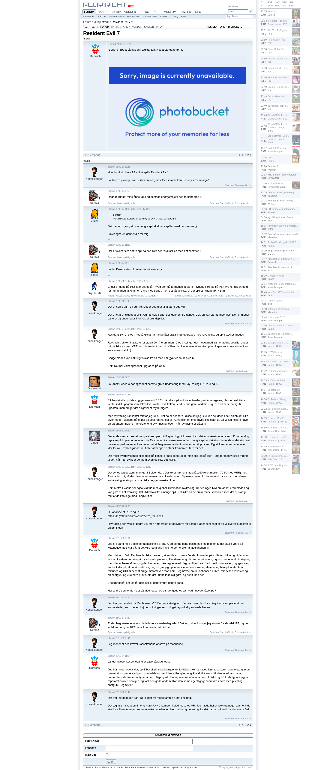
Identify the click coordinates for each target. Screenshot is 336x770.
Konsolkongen (94, 178)
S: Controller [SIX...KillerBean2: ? (278, 457)
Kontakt (194, 767)
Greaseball (94, 388)
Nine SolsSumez (273, 13)
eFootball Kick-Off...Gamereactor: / (278, 22)
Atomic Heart (244, 296)
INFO (277, 5)
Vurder (130, 12)
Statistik (165, 16)
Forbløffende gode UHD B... (283, 242)
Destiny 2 (273, 166)
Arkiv (116, 12)
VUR (291, 2)
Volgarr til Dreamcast (279, 309)
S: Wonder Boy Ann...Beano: (279, 467)
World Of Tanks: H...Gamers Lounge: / (278, 127)
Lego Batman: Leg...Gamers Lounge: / (278, 139)
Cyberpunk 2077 (276, 317)
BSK (291, 5)
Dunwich (95, 56)
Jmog (94, 442)
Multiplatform (101, 22)
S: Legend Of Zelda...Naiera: (279, 363)
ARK (284, 2)
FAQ (176, 16)
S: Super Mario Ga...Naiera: (278, 344)
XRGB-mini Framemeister (282, 174)
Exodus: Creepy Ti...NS (278, 88)
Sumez (94, 202)
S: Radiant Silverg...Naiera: (278, 401)
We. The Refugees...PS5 (278, 32)
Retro (144, 12)
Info (198, 12)
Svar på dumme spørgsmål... (284, 234)
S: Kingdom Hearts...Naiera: (279, 372)
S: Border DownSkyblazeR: (277, 185)
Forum (89, 12)
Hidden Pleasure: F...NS (279, 60)
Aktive (102, 16)
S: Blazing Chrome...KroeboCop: (278, 429)
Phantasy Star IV (243, 185)
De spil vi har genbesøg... (282, 192)
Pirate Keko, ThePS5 (276, 41)
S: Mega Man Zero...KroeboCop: (278, 420)
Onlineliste (149, 16)
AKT (284, 5)
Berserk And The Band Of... (224, 296)
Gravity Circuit (226, 203)
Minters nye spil (276, 275)
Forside (89, 767)
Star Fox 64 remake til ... (281, 267)
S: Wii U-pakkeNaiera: (275, 354)
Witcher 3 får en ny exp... (282, 200)
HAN (277, 2)
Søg (183, 16)
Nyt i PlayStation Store (280, 217)
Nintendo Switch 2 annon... (283, 225)
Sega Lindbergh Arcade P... (283, 250)
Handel (103, 12)
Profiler (133, 16)
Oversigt (89, 16)
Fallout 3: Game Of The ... (197, 296)
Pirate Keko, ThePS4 (276, 51)
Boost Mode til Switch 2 (280, 334)
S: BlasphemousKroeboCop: (278, 448)
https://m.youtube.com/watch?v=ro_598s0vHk (136, 515)
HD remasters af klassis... (282, 209)
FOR (269, 2)
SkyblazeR (94, 293)
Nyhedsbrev (177, 767)
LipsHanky (271, 159)
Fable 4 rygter (275, 300)
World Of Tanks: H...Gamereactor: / (278, 117)
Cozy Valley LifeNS (276, 98)
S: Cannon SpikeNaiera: (276, 382)
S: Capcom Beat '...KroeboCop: (278, 439)
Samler (185, 12)
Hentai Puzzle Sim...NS (278, 70)
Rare (156, 12)
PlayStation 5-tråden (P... (281, 259)
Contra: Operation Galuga (281, 325)
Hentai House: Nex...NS (279, 79)
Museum (170, 12)
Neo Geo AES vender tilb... (282, 292)
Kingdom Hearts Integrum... (282, 284)
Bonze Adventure (243, 203)
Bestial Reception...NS (278, 107)
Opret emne (117, 16)
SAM (270, 5)
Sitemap (166, 767)
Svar (87, 161)
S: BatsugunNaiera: (275, 391)
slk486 (94, 221)
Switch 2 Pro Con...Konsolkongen (278, 150)
